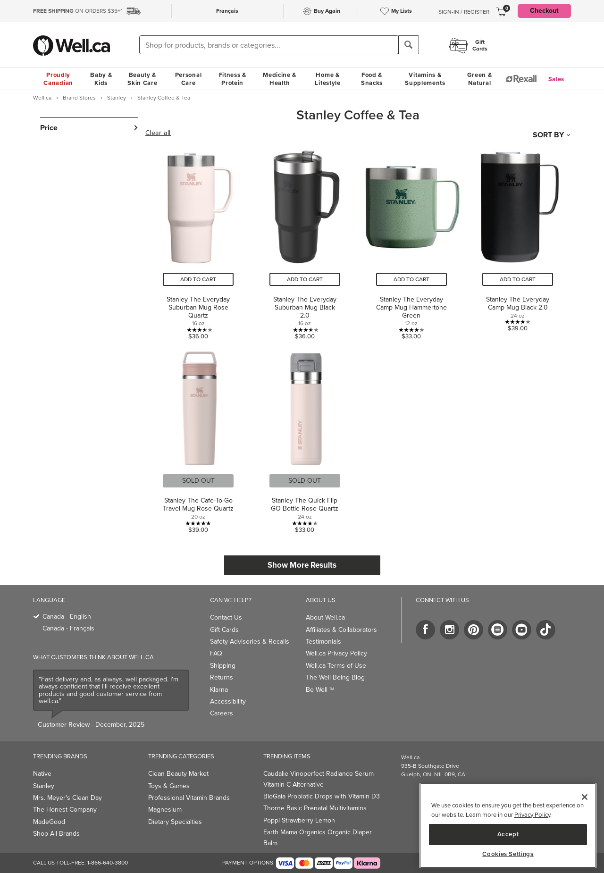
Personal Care (188, 79)
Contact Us (226, 617)
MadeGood (49, 822)
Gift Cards (224, 630)
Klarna (219, 690)
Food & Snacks (372, 79)
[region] (507, 825)
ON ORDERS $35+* (77, 11)
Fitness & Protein (232, 79)
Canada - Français (68, 628)
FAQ (216, 653)
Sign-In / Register (463, 12)
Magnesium (165, 809)
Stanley (43, 786)
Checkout (544, 11)
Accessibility (228, 701)
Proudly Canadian (58, 79)
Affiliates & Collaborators (341, 630)
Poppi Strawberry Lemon (299, 820)
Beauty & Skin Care (142, 79)
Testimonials (323, 641)
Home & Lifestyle (327, 79)
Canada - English (66, 616)
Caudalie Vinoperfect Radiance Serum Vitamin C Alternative (318, 779)
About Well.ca (325, 617)
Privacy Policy (532, 814)
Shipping (222, 666)
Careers (221, 713)
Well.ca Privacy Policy (336, 653)
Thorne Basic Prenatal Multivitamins (315, 808)
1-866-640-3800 (107, 862)
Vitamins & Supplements (425, 79)
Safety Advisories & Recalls (249, 641)
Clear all (158, 133)
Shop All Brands (56, 834)
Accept (508, 834)
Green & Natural (479, 79)
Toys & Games (169, 786)
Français (227, 11)
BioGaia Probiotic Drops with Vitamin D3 (321, 796)
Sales (556, 79)
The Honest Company (65, 809)
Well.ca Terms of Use (336, 666)
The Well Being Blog (335, 677)
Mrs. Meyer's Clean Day (67, 798)
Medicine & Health (279, 79)
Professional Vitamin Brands (189, 798)
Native (42, 774)
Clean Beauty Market (178, 774)
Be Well (320, 690)
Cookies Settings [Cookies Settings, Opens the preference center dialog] (508, 854)
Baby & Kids (101, 79)
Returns (221, 677)
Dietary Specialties (175, 822)
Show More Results (302, 565)
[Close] (584, 797)
